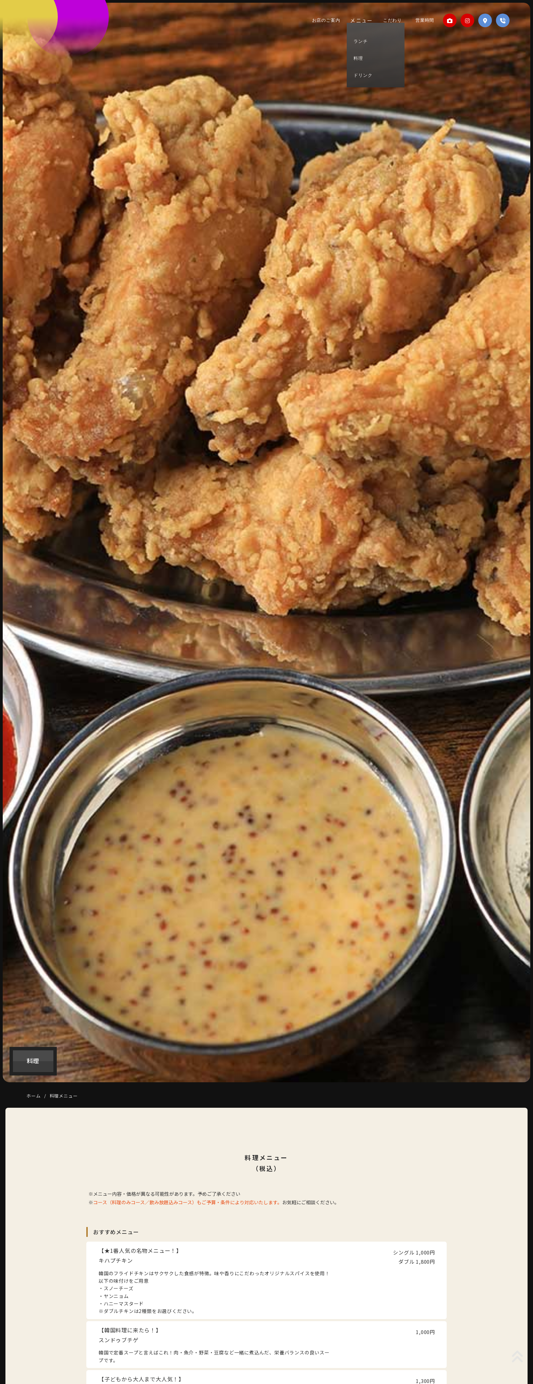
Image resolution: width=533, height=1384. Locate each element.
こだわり (391, 20)
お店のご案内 (327, 20)
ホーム (33, 1095)
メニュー (362, 20)
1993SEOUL (40, 30)
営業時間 (421, 20)
